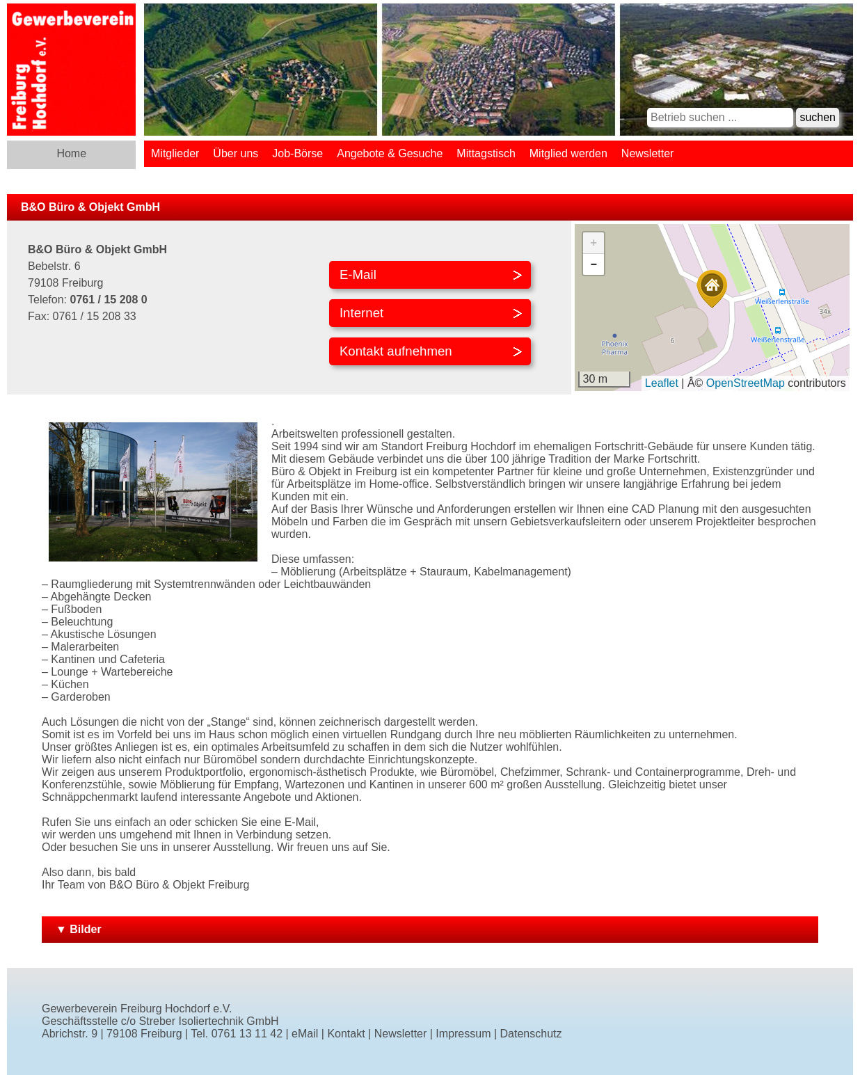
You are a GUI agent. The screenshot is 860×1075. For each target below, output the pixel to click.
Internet (361, 312)
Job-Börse (297, 153)
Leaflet (661, 383)
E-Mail (358, 274)
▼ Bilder (79, 929)
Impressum (463, 1034)
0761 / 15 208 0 (108, 299)
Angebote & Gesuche (390, 153)
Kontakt (346, 1034)
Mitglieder (175, 153)
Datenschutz (531, 1034)
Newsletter (647, 153)
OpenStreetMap (745, 383)
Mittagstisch (485, 153)
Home (71, 153)
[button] (711, 289)
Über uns (235, 153)
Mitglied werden (568, 153)
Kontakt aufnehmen (396, 351)
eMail (305, 1034)
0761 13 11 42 (247, 1034)
